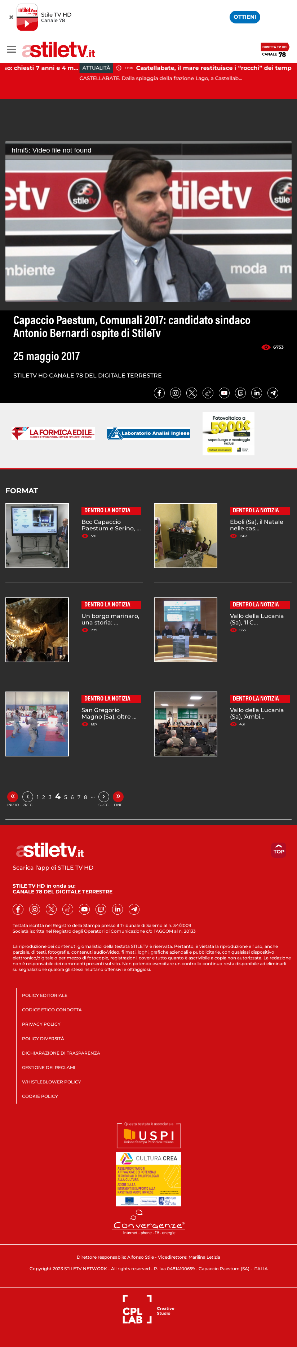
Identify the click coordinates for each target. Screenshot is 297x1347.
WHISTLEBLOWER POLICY (51, 1082)
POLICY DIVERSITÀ (43, 1038)
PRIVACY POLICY (41, 1024)
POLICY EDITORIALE (44, 995)
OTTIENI (245, 16)
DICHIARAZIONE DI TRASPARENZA (61, 1053)
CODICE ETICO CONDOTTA (52, 1009)
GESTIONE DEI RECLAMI (48, 1067)
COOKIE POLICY (40, 1096)
